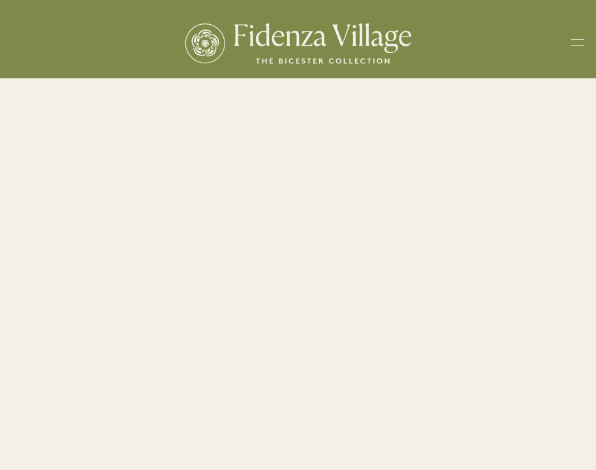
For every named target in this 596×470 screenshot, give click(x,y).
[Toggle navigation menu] (577, 44)
